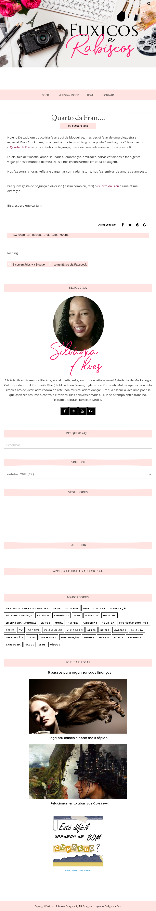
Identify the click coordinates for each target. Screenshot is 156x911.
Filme (77, 615)
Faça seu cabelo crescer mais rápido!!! (79, 738)
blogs (36, 235)
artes (91, 630)
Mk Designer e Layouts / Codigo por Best (100, 906)
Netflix (73, 622)
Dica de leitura (94, 608)
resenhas (134, 637)
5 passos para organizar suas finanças (79, 672)
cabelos (120, 630)
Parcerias (90, 622)
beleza (104, 630)
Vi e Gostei (75, 630)
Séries (10, 630)
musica (104, 637)
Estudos (43, 615)
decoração (14, 637)
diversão (50, 235)
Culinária (72, 608)
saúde (29, 644)
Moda (59, 622)
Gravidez (92, 615)
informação (70, 637)
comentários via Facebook (67, 264)
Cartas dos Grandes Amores (27, 608)
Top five (33, 630)
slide (42, 644)
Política (108, 622)
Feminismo (61, 615)
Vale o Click (53, 630)
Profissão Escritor (133, 622)
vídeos (55, 644)
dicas (32, 637)
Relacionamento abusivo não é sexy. (79, 803)
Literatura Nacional (21, 622)
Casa (56, 608)
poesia (118, 637)
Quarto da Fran (20, 147)
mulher (65, 235)
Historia (109, 615)
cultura (137, 630)
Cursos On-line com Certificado (78, 870)
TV (21, 630)
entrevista (48, 637)
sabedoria (13, 644)
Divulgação (119, 608)
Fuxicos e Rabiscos (55, 906)
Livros (45, 622)
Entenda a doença (19, 615)
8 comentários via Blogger (27, 264)
